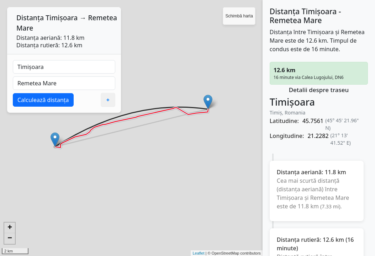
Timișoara (62, 17)
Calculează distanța (43, 100)
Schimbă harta (239, 16)
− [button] (9, 238)
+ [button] (9, 228)
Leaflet (198, 253)
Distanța (30, 17)
